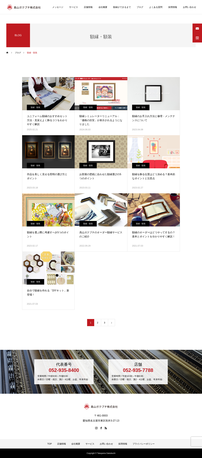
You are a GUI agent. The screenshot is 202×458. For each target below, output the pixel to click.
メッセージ (57, 7)
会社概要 (102, 7)
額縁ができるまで (122, 7)
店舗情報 (88, 7)
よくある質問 (155, 7)
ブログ (140, 7)
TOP (49, 444)
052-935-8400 (64, 370)
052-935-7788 (138, 370)
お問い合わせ (189, 7)
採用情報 (172, 7)
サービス (73, 7)
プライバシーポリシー (144, 444)
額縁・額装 (35, 107)
